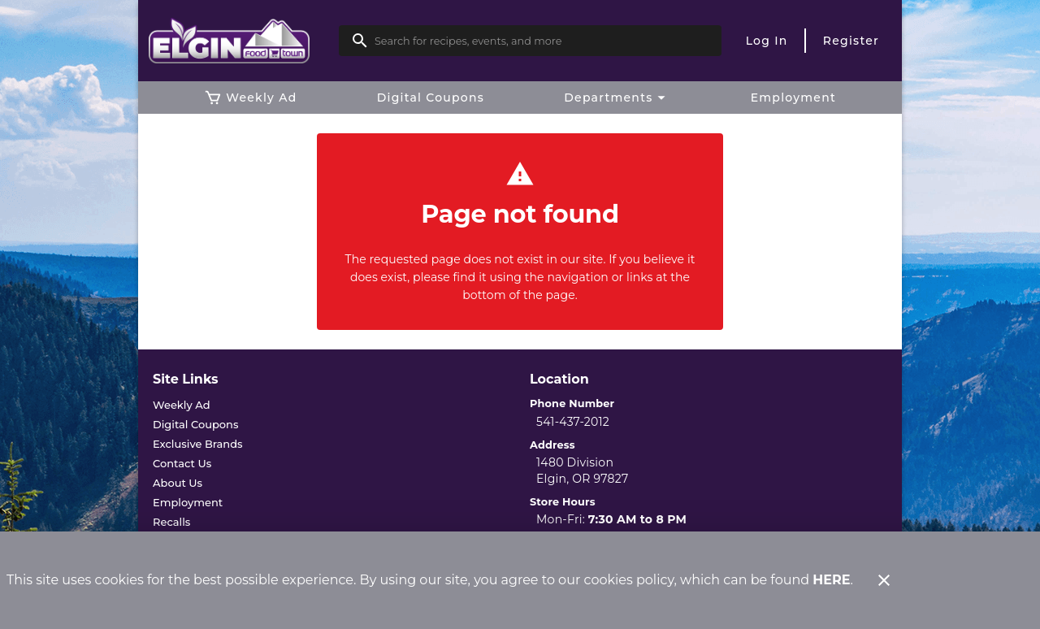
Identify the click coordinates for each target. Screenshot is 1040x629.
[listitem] (181, 404)
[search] (541, 40)
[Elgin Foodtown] (243, 41)
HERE (831, 580)
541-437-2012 (572, 421)
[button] (616, 97)
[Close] (884, 580)
